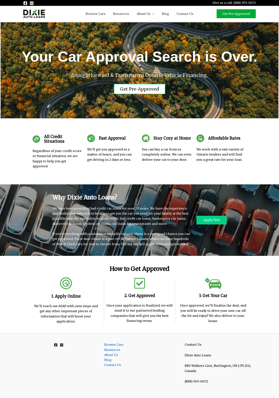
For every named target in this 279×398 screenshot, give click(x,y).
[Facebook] (25, 3)
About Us (145, 13)
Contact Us (182, 14)
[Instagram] (32, 3)
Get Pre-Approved (139, 89)
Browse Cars (98, 14)
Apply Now (211, 220)
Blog (164, 14)
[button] (152, 13)
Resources (122, 14)
